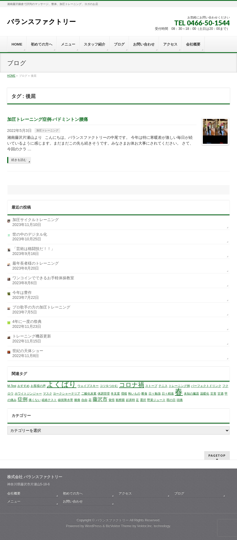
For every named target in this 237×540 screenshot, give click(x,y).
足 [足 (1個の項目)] (137, 399)
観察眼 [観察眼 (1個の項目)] (120, 399)
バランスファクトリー (41, 21)
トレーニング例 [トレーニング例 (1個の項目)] (179, 385)
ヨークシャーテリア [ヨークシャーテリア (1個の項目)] (66, 393)
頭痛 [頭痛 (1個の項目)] (180, 399)
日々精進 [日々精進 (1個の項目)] (168, 393)
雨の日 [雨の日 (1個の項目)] (171, 399)
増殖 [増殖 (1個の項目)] (124, 393)
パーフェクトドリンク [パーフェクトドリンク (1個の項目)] (206, 385)
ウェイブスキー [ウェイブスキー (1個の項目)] (88, 385)
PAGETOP (217, 455)
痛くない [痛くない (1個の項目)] (35, 399)
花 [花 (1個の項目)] (89, 399)
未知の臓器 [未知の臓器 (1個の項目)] (191, 393)
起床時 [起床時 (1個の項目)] (130, 399)
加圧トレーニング (47, 130)
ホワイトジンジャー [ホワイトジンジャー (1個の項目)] (28, 393)
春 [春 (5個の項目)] (179, 391)
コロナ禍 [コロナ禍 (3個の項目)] (131, 384)
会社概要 (13, 493)
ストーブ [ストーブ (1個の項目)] (151, 385)
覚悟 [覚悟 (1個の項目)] (112, 399)
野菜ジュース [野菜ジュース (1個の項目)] (156, 399)
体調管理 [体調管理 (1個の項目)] (104, 393)
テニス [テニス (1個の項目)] (163, 385)
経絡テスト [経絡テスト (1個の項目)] (49, 399)
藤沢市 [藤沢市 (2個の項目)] (100, 399)
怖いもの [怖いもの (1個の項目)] (134, 393)
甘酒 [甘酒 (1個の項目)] (220, 393)
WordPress (93, 526)
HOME (11, 75)
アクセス (125, 493)
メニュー (13, 501)
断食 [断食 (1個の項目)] (144, 393)
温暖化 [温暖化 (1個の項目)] (204, 393)
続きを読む (18, 159)
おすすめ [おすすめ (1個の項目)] (23, 385)
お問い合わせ (73, 501)
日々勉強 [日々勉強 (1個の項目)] (155, 393)
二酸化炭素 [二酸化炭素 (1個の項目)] (88, 393)
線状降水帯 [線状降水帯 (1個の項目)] (65, 399)
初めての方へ (73, 493)
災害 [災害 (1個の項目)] (213, 393)
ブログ (179, 493)
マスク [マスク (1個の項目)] (47, 393)
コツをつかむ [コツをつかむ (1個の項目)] (109, 385)
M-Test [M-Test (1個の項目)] (11, 385)
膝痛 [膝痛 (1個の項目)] (77, 399)
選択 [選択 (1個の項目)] (143, 399)
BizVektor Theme (119, 526)
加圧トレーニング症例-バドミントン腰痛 (47, 119)
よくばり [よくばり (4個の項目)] (61, 384)
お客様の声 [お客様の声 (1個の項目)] (38, 385)
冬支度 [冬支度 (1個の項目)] (115, 393)
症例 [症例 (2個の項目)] (23, 399)
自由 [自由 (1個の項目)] (84, 399)
